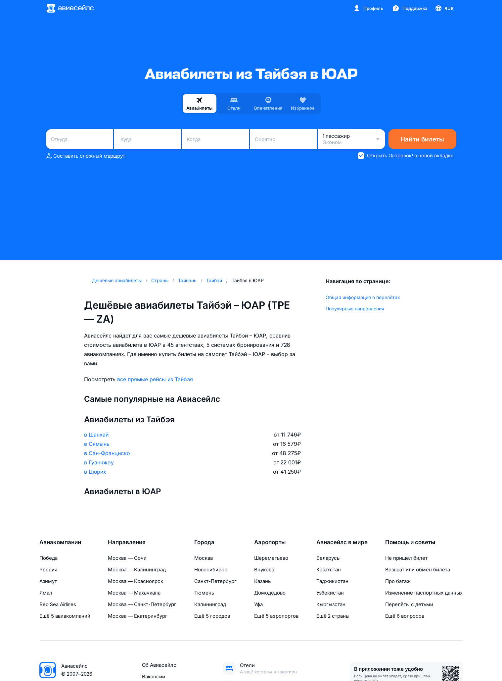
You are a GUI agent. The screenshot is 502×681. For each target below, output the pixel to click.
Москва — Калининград (137, 569)
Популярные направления (355, 308)
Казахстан (328, 569)
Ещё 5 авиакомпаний (64, 616)
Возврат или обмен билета (417, 569)
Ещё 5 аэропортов (276, 616)
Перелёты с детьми (409, 604)
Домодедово (270, 593)
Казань (262, 581)
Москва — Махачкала (134, 593)
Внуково (264, 569)
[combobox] (79, 139)
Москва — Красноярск (135, 581)
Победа (48, 558)
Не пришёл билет (406, 558)
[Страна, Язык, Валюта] (444, 8)
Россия (48, 569)
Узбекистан (330, 593)
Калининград (210, 604)
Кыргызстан (330, 604)
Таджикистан (332, 581)
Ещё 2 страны (332, 616)
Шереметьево (271, 558)
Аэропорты (270, 542)
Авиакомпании (60, 542)
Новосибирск (210, 569)
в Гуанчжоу (99, 462)
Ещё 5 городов (212, 616)
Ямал (45, 593)
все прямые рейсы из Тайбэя (155, 379)
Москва (203, 558)
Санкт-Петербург (215, 581)
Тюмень (204, 593)
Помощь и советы (410, 542)
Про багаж (398, 581)
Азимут (48, 581)
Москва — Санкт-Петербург (142, 604)
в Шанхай (96, 434)
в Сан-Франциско (107, 453)
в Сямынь (97, 444)
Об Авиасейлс (159, 665)
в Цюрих (95, 471)
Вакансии (153, 676)
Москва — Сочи (127, 558)
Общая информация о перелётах (363, 297)
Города (204, 542)
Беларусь (328, 558)
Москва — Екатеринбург (137, 616)
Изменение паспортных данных (424, 593)
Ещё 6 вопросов (404, 616)
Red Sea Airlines (57, 604)
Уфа (258, 604)
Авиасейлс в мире (342, 542)
